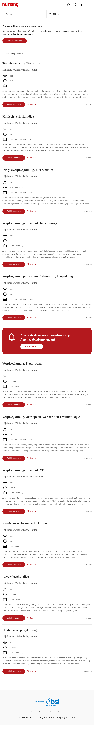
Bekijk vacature (14, 104)
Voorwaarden (55, 712)
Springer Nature (67, 717)
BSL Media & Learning (32, 717)
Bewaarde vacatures (75, 4)
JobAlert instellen (14, 40)
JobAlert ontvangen (24, 34)
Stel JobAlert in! (32, 346)
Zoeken (7, 14)
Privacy (33, 712)
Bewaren (34, 104)
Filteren (54, 14)
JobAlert (82, 4)
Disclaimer (43, 712)
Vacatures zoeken (68, 4)
